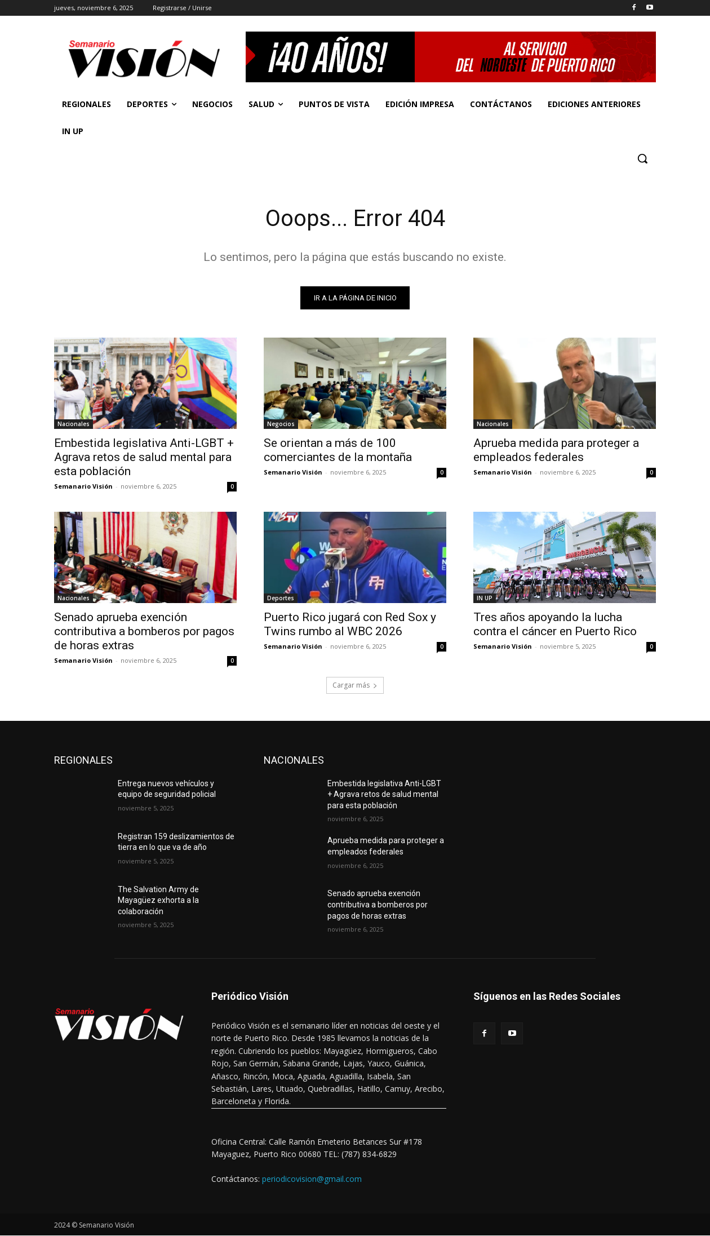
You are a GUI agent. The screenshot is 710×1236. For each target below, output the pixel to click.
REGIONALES (83, 760)
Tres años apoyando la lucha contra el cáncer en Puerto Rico (555, 624)
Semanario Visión (83, 486)
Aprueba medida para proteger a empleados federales (556, 450)
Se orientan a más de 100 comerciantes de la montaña (338, 450)
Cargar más (355, 685)
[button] (642, 158)
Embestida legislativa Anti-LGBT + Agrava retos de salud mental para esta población (144, 457)
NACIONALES (294, 760)
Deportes (280, 598)
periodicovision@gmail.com (312, 1178)
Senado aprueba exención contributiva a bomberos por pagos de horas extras (144, 631)
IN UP (484, 598)
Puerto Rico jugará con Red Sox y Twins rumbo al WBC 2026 (350, 624)
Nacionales (73, 424)
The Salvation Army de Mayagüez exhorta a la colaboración (158, 900)
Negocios (281, 424)
